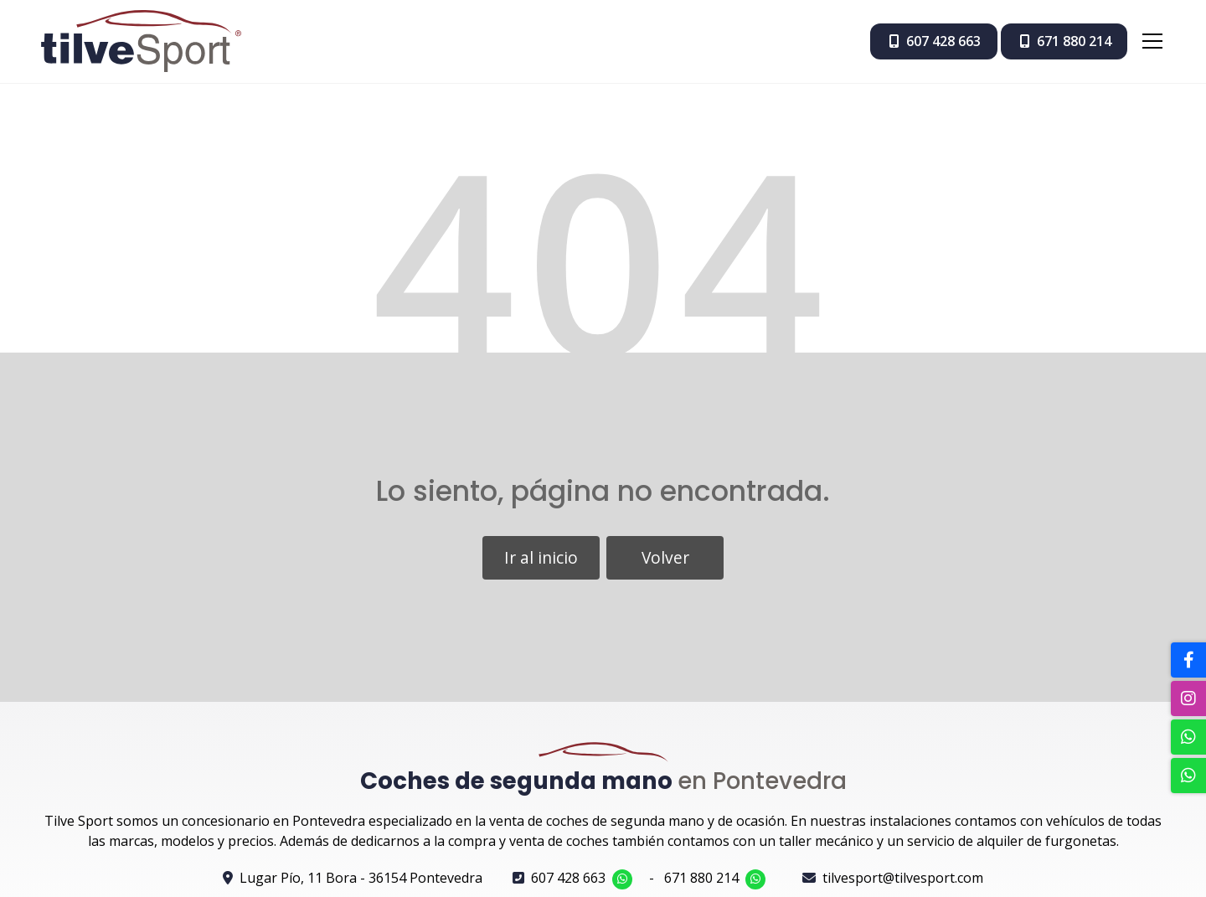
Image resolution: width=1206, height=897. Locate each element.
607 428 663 (568, 878)
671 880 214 (701, 878)
